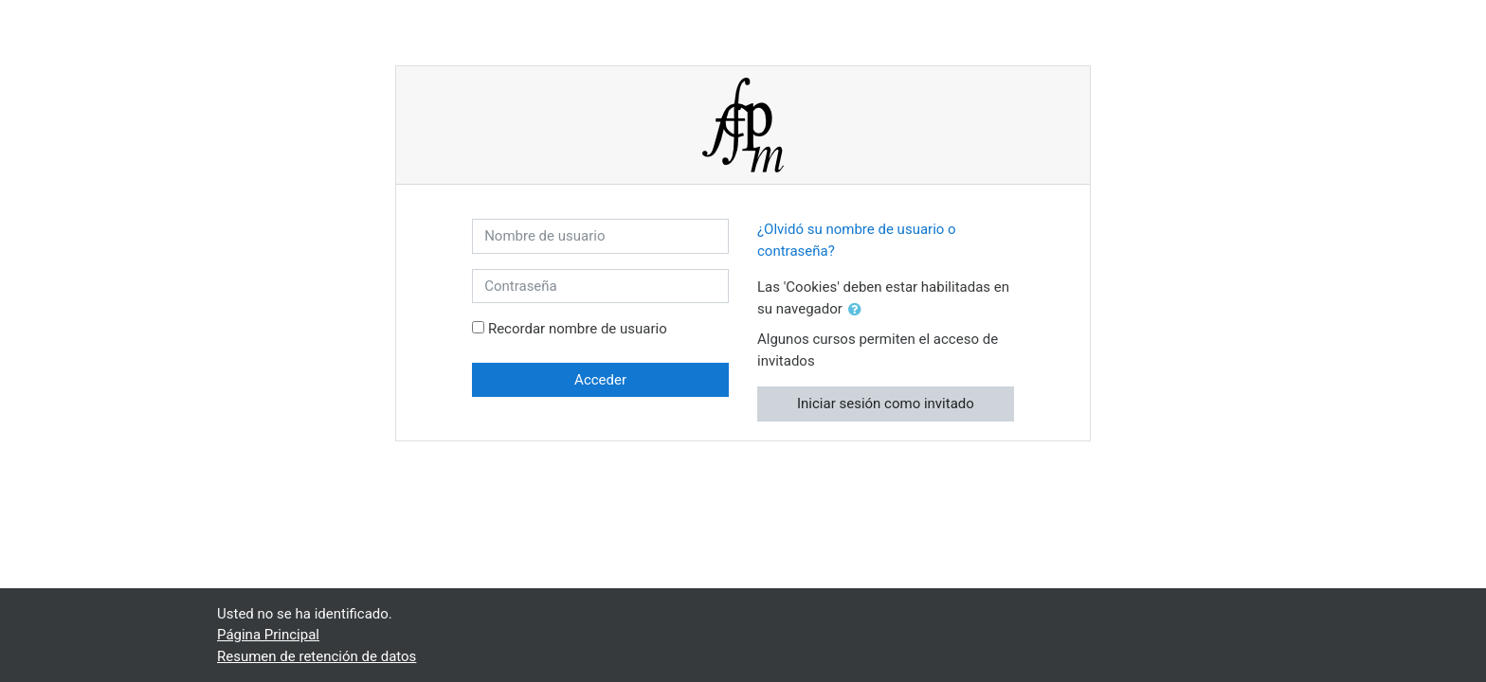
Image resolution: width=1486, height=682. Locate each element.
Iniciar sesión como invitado (885, 403)
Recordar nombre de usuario (577, 328)
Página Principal (268, 634)
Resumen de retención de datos (316, 656)
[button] (858, 310)
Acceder (600, 379)
